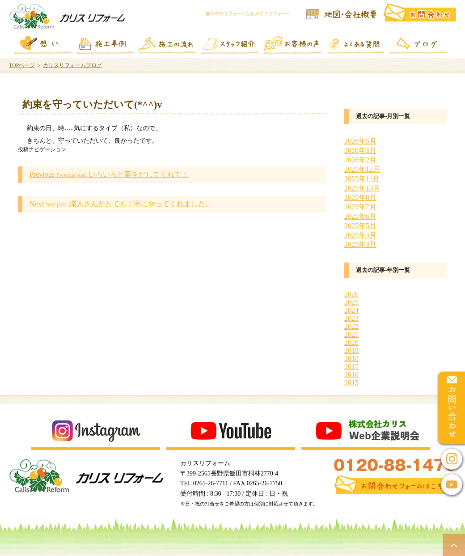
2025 (351, 302)
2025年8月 (360, 197)
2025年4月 (360, 235)
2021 (351, 334)
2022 (351, 326)
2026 (351, 294)
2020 (351, 342)
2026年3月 (360, 150)
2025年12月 (362, 169)
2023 (351, 318)
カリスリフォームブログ (72, 65)
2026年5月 (360, 141)
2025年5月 (360, 225)
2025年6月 (360, 216)
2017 (351, 366)
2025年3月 (360, 244)
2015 (351, 382)
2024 (351, 310)
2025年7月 (360, 207)
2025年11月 (362, 179)
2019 (351, 350)
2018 (351, 358)
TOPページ (22, 65)
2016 (351, 374)
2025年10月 (362, 188)
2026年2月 (360, 160)
